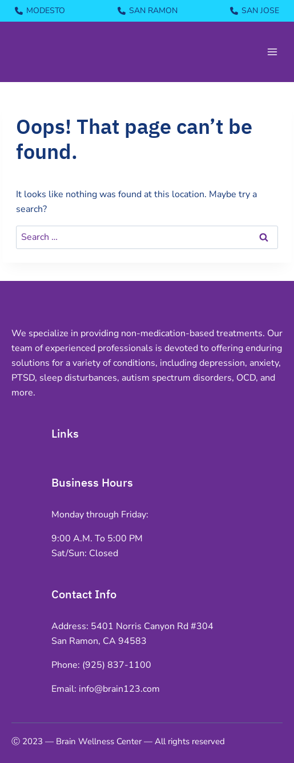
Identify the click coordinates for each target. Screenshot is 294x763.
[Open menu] (272, 51)
